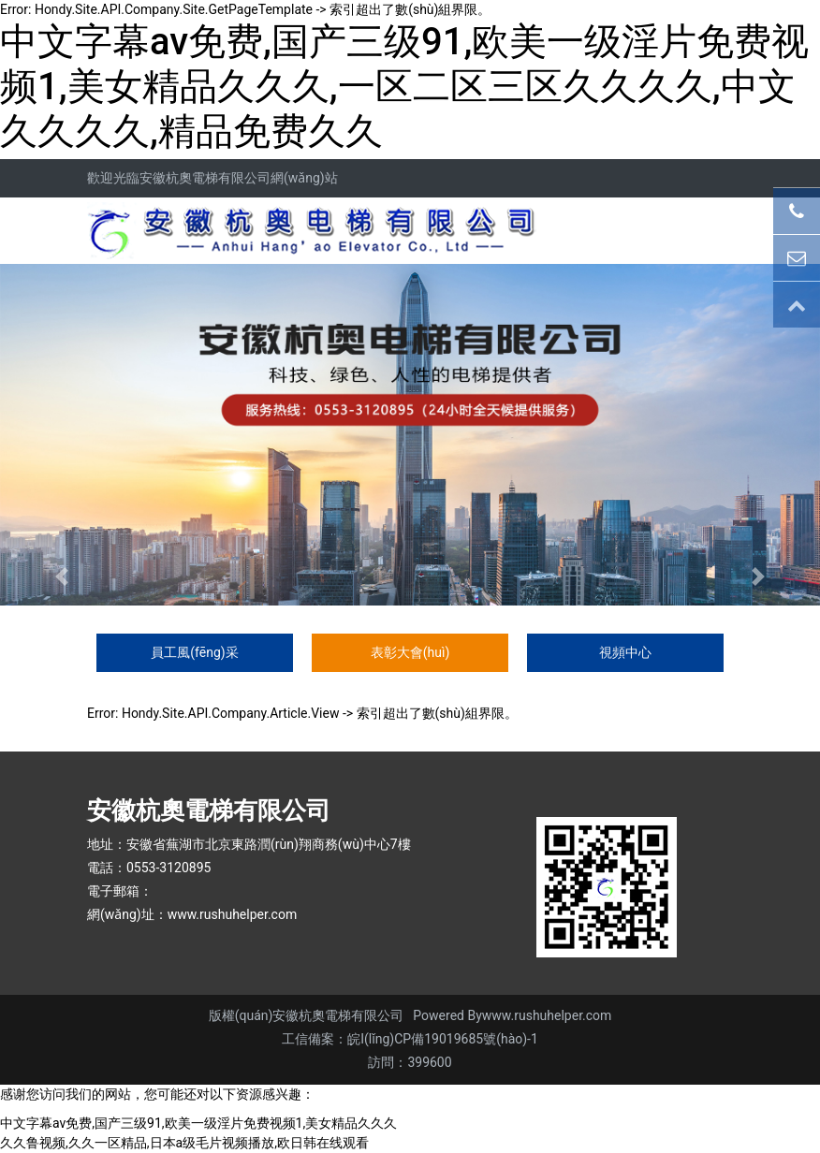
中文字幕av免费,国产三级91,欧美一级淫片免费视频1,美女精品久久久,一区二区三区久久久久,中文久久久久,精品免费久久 (404, 86)
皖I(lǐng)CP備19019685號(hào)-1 (442, 1038)
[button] (61, 576)
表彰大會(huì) (410, 652)
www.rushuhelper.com (233, 914)
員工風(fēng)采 (194, 652)
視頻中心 (625, 652)
